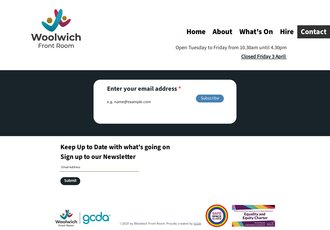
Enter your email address (142, 89)
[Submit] (70, 181)
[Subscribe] (210, 98)
